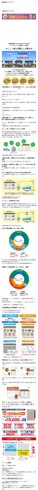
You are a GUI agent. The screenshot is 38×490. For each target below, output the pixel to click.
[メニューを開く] (35, 2)
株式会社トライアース (8, 2)
